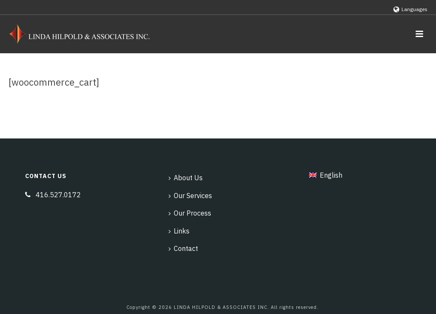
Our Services (190, 195)
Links (179, 231)
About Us (186, 177)
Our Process (190, 213)
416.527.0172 (58, 195)
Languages (410, 9)
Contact (183, 248)
